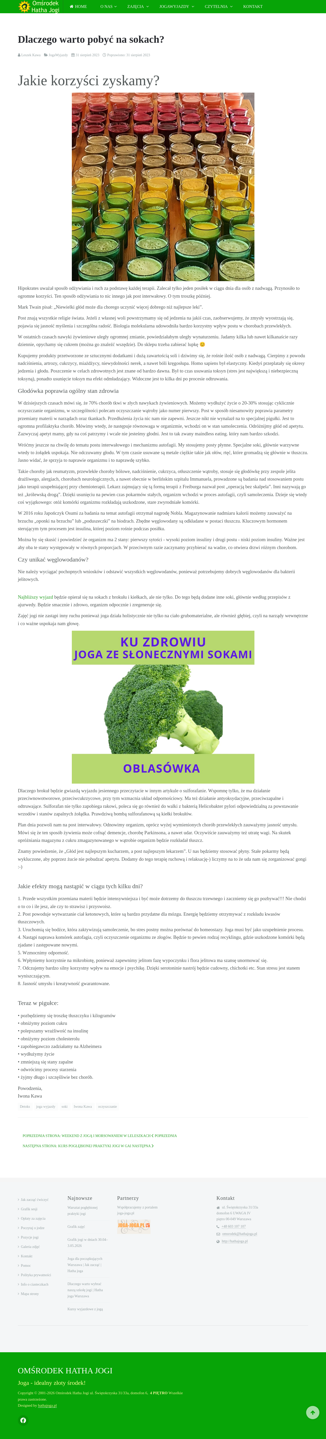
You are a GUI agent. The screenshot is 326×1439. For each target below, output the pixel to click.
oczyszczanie (107, 1107)
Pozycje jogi (30, 1237)
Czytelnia (216, 6)
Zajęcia (136, 6)
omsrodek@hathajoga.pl (239, 1234)
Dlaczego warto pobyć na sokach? (91, 39)
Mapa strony (30, 1294)
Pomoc (26, 1266)
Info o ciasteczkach (34, 1284)
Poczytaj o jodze (33, 1228)
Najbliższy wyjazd (35, 597)
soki (65, 1107)
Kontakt (253, 6)
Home (78, 6)
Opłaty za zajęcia (33, 1218)
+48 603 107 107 (234, 1226)
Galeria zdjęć (30, 1247)
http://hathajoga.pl (235, 1241)
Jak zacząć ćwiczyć (35, 1200)
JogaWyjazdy (174, 6)
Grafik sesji (29, 1209)
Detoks (25, 1107)
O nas (106, 6)
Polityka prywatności (36, 1275)
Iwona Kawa (83, 1107)
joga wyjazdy (46, 1107)
